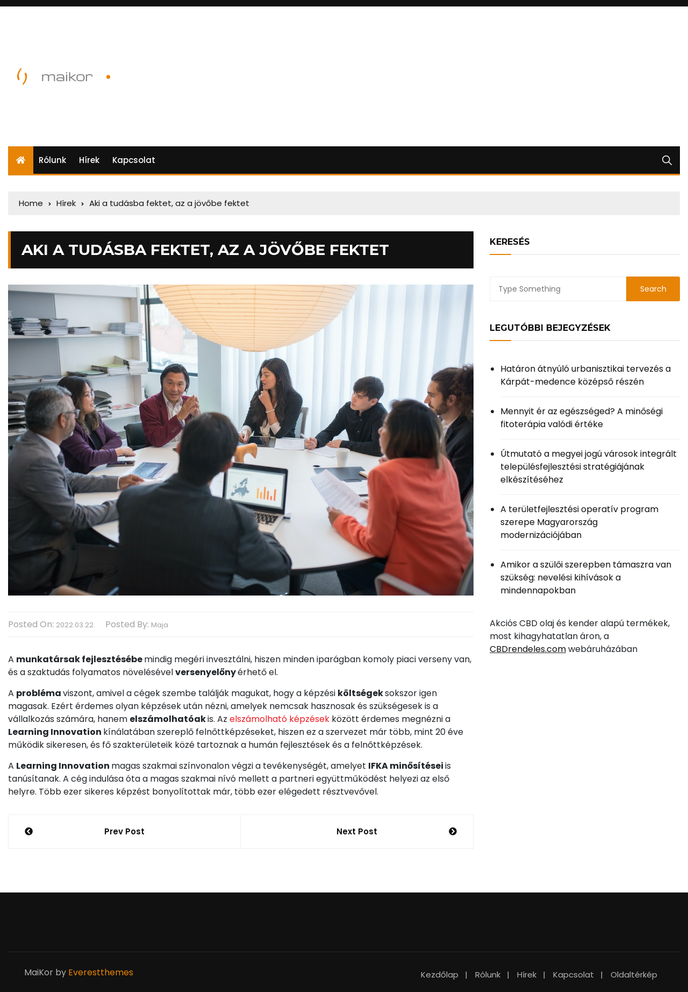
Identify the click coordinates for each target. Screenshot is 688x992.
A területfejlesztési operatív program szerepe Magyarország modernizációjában (579, 522)
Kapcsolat (133, 160)
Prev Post (124, 831)
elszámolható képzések (279, 719)
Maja (159, 625)
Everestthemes (100, 972)
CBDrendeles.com (528, 649)
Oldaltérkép (634, 974)
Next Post (356, 831)
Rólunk (52, 160)
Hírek (89, 160)
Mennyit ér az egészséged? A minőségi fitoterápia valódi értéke (581, 417)
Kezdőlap (439, 974)
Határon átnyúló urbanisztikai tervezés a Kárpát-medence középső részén (585, 375)
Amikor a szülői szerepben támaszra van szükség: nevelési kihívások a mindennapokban (585, 577)
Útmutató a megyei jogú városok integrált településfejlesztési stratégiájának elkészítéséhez (588, 467)
